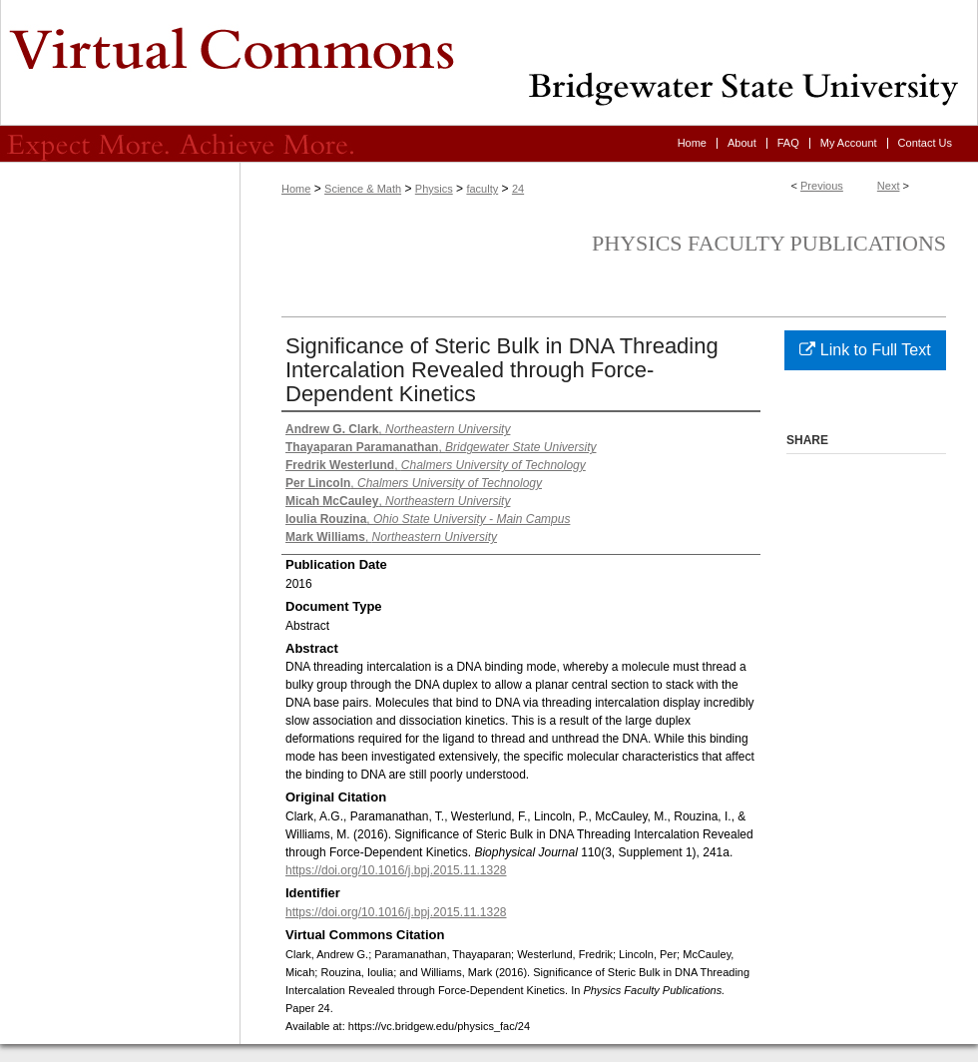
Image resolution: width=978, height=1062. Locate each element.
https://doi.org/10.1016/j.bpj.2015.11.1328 (396, 870)
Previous (821, 186)
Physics (434, 189)
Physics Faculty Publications (769, 243)
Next (888, 186)
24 (518, 189)
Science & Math (362, 189)
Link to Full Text (864, 349)
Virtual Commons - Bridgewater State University (489, 63)
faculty (482, 189)
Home (295, 189)
